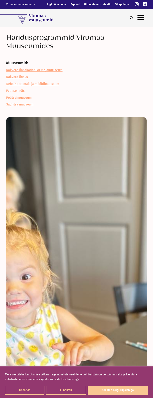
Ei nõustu (66, 390)
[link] (137, 4)
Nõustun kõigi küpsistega (118, 390)
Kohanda (24, 390)
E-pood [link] (75, 4)
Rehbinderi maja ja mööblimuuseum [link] (32, 84)
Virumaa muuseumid (19, 4)
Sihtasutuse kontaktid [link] (97, 4)
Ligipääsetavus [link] (57, 4)
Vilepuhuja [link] (122, 4)
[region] (76, 382)
